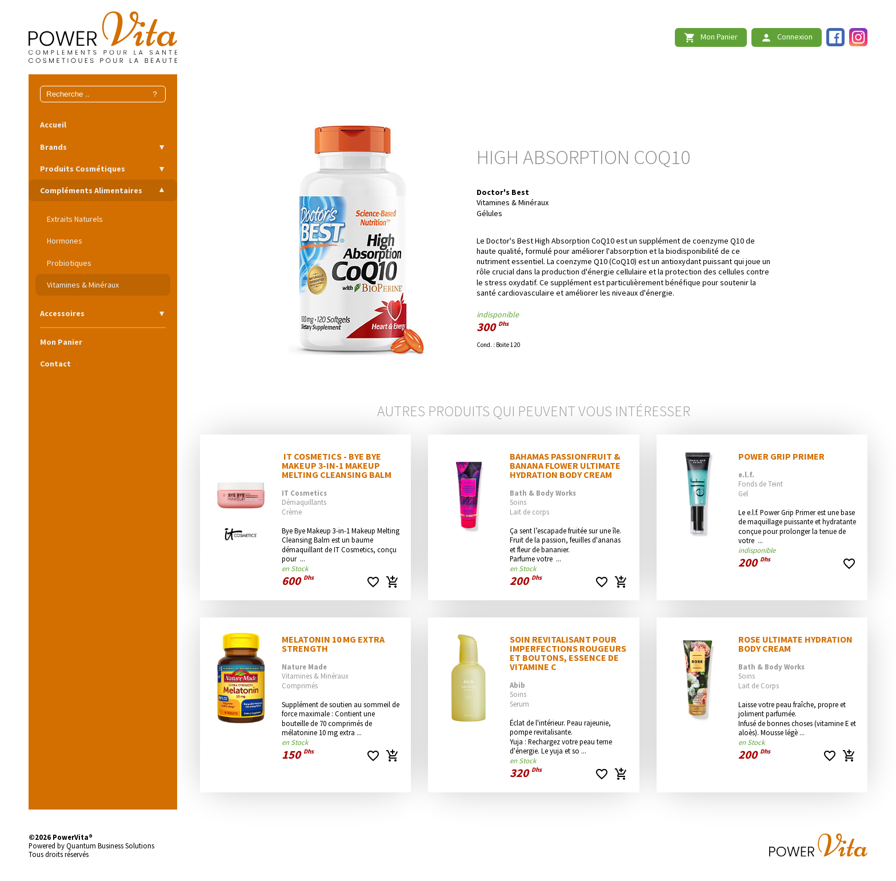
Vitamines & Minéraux (83, 285)
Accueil (53, 124)
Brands (53, 147)
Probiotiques (69, 263)
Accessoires (62, 313)
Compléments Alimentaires (91, 190)
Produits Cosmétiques (82, 169)
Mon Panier (61, 342)
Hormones (64, 241)
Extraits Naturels (75, 219)
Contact (55, 363)
